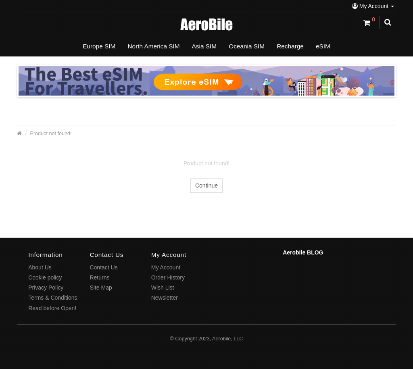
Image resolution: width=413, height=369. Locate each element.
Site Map (101, 287)
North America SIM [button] (153, 46)
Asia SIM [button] (204, 46)
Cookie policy (45, 277)
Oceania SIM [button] (247, 46)
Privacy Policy (45, 287)
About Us (40, 267)
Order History (168, 277)
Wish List (162, 287)
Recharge (290, 46)
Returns (99, 277)
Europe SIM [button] (99, 46)
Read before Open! (52, 308)
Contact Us (103, 267)
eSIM (323, 46)
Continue (206, 185)
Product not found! (51, 133)
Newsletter (164, 297)
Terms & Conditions (52, 297)
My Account (373, 6)
